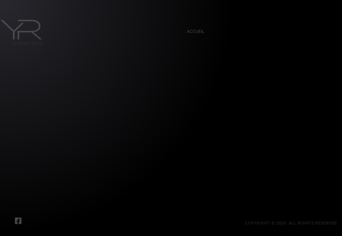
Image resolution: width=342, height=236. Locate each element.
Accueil (193, 29)
